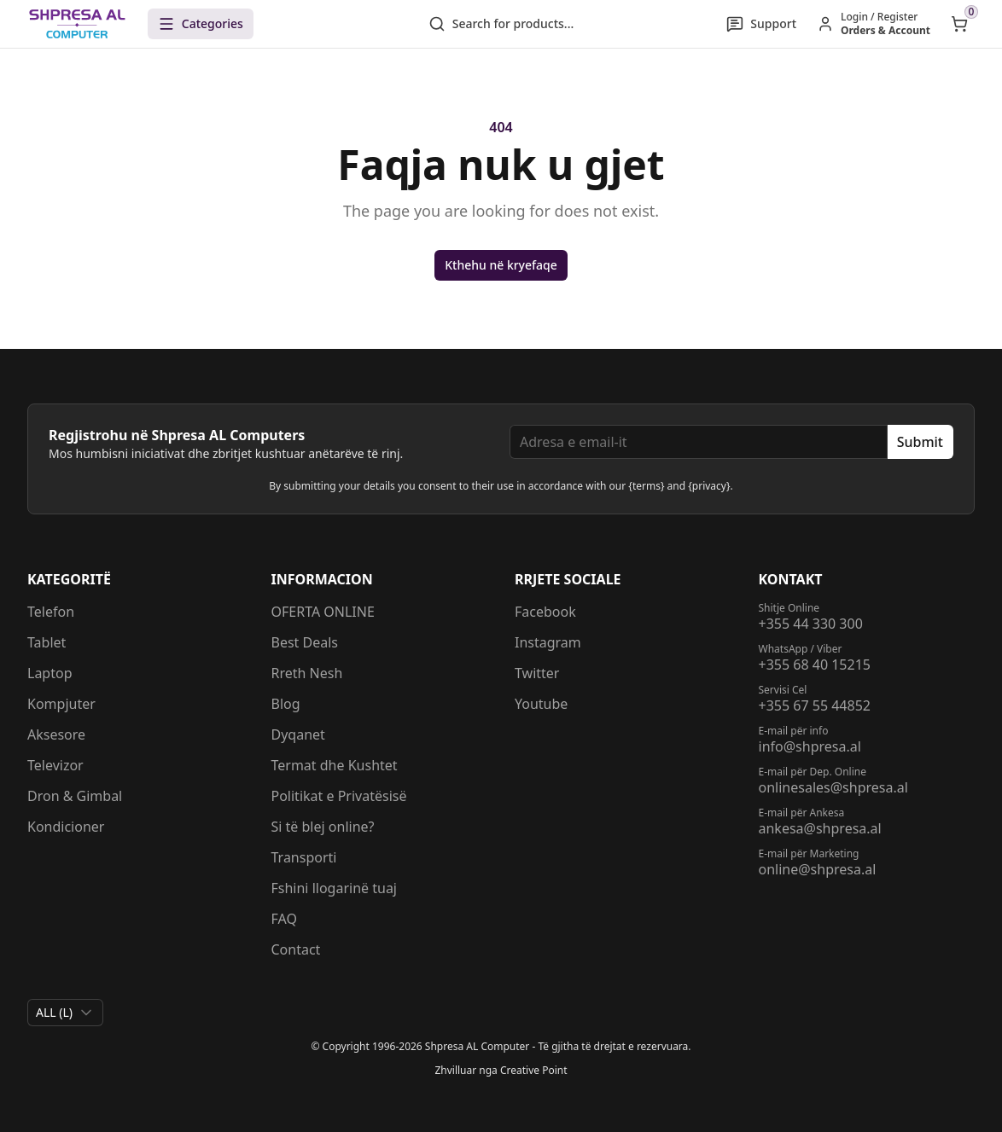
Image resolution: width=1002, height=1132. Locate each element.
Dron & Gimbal (74, 796)
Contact (296, 949)
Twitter (537, 673)
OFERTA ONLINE (323, 611)
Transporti (304, 857)
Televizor (55, 765)
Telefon (50, 611)
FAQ (284, 918)
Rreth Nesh (307, 673)
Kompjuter (61, 703)
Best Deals (305, 642)
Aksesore (56, 734)
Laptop (50, 673)
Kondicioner (65, 826)
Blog (285, 703)
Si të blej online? (323, 826)
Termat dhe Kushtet (334, 765)
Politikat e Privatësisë (339, 796)
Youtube (541, 703)
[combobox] (65, 1012)
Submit (920, 441)
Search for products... (501, 23)
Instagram (548, 642)
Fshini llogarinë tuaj (334, 888)
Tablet (46, 642)
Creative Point (534, 1070)
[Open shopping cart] (959, 24)
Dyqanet (298, 734)
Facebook (545, 611)
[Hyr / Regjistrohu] (873, 23)
